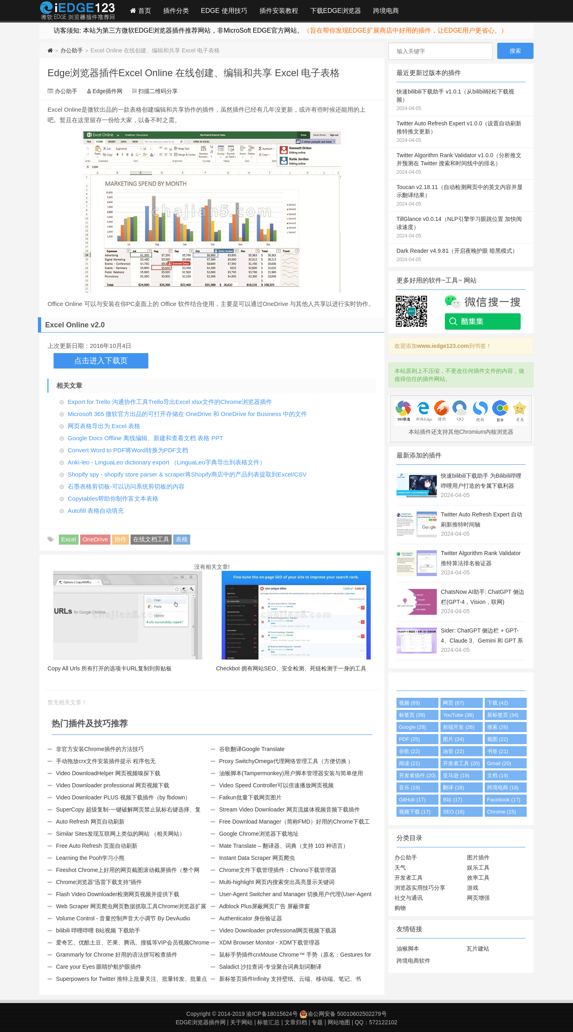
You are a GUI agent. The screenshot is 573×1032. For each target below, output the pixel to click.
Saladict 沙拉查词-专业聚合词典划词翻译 (270, 966)
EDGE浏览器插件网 (201, 1022)
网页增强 (478, 898)
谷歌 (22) (409, 751)
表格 (182, 539)
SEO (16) (453, 812)
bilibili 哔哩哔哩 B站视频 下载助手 (98, 930)
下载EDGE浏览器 (335, 10)
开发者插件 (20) (417, 775)
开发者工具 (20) (461, 763)
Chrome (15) (501, 812)
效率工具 (478, 877)
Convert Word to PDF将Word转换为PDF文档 (128, 450)
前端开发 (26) (458, 727)
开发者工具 (408, 877)
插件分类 (176, 10)
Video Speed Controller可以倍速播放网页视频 (276, 785)
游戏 (472, 887)
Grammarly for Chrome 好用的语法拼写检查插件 (116, 954)
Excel (68, 539)
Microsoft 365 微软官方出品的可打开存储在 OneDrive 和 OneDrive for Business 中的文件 (187, 413)
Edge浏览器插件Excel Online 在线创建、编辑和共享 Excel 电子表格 (194, 72)
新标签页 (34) (503, 715)
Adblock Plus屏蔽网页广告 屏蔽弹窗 (264, 906)
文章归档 (295, 1022)
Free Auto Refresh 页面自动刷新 (96, 846)
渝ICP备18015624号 (272, 1014)
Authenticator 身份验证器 (250, 918)
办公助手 (71, 50)
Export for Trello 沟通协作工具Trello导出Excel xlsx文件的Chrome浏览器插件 (170, 401)
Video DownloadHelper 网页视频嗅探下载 (108, 773)
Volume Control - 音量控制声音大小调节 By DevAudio (123, 918)
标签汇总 (268, 1022)
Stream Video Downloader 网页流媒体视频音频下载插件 (289, 809)
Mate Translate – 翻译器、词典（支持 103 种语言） (284, 846)
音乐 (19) (409, 787)
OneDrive (95, 539)
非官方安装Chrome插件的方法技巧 (100, 749)
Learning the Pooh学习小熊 (90, 858)
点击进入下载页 (101, 360)
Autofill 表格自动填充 (96, 510)
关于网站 (241, 1022)
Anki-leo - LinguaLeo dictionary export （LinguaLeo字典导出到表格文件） (167, 462)
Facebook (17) (504, 800)
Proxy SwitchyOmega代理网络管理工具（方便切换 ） (286, 761)
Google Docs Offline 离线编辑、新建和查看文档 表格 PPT (145, 438)
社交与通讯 (408, 898)
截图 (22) (497, 739)
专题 (317, 1022)
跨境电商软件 (413, 960)
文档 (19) (497, 775)
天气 (400, 867)
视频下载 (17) (414, 812)
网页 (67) (453, 703)
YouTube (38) (458, 715)
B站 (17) (452, 800)
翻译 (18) (453, 787)
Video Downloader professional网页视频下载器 (278, 930)
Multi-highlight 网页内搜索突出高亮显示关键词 (276, 882)
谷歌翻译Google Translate (252, 749)
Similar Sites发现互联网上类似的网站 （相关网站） (120, 833)
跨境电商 (386, 10)
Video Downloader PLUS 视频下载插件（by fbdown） (123, 797)
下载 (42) (497, 703)
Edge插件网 (77, 11)
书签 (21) (497, 751)
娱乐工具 (478, 867)
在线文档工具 (151, 539)
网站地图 (339, 1022)
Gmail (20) (499, 763)
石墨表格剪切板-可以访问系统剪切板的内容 (126, 486)
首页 (140, 10)
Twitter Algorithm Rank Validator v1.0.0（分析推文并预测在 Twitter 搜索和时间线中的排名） (461, 164)
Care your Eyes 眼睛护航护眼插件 (98, 966)
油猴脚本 (408, 948)
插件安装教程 (279, 10)
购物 (400, 908)
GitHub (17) (412, 800)
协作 (120, 539)
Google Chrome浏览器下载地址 (259, 833)
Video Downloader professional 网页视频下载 (112, 785)
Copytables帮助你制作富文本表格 (113, 498)
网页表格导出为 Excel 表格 (104, 425)
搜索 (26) (497, 727)
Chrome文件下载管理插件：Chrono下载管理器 (278, 870)
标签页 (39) (412, 715)
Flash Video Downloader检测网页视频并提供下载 (117, 894)
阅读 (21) (409, 763)
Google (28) (412, 727)
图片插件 (478, 857)
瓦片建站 (478, 948)
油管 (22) (453, 751)
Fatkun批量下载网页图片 (250, 797)
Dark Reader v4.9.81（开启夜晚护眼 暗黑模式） (461, 256)
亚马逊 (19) (456, 775)
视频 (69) (409, 703)
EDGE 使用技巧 (224, 10)
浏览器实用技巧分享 (419, 887)
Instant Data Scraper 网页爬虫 (257, 858)
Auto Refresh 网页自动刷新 (90, 821)
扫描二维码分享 (158, 91)
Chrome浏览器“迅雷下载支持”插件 (99, 882)
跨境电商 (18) (503, 787)
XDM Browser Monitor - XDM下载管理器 (269, 942)
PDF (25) (409, 739)
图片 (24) (453, 739)
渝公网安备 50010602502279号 (343, 1014)
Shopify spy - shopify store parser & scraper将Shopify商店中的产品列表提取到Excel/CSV (187, 474)
